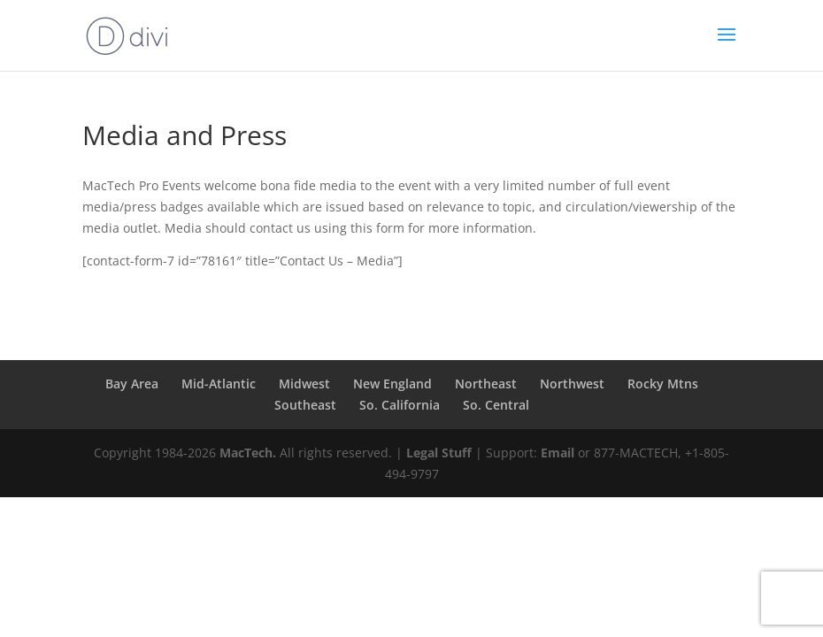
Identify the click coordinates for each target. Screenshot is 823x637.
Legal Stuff (439, 452)
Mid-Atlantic (218, 383)
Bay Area (131, 383)
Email (557, 452)
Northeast (486, 383)
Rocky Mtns (662, 383)
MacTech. (247, 452)
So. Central (496, 404)
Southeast (305, 404)
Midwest (304, 383)
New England (392, 383)
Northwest (572, 383)
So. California (399, 404)
